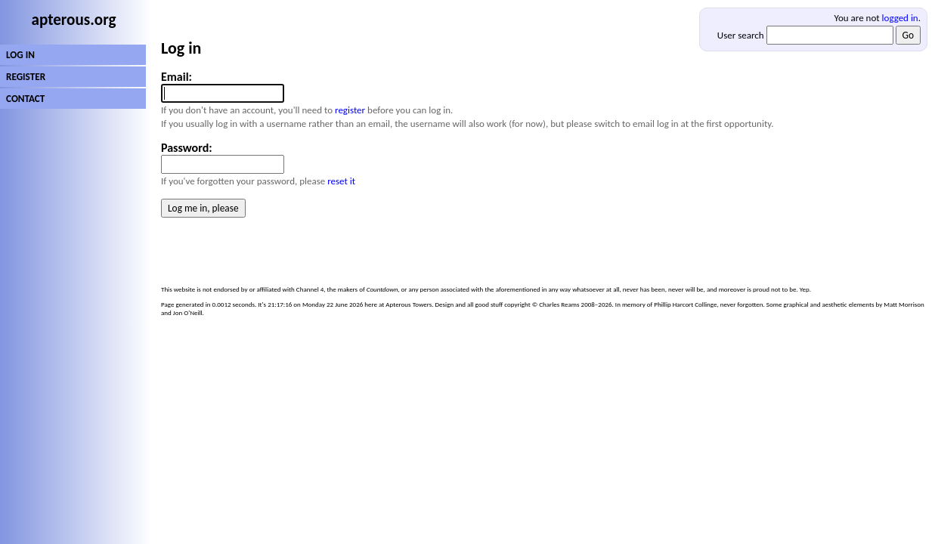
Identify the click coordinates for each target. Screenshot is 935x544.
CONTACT (25, 98)
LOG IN (20, 54)
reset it (341, 181)
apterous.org (74, 19)
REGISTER (25, 76)
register (350, 110)
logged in (900, 17)
